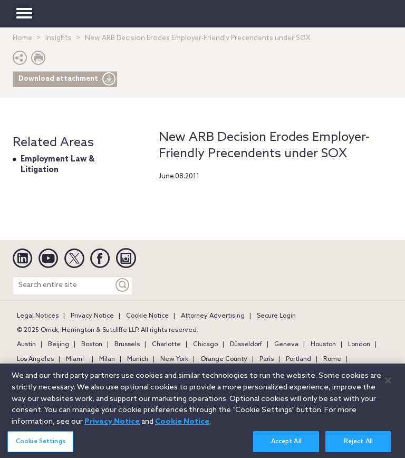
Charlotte (166, 344)
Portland (298, 359)
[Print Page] (38, 60)
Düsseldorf (246, 344)
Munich (137, 359)
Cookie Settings (40, 446)
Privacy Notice (92, 316)
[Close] (388, 384)
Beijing (58, 344)
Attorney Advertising (213, 316)
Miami (75, 359)
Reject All (358, 446)
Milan (107, 359)
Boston (91, 344)
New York (174, 359)
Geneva (286, 344)
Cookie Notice (147, 316)
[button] (20, 60)
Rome (332, 359)
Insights (58, 38)
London (359, 344)
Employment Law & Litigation (57, 165)
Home (22, 38)
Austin (26, 344)
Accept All (286, 446)
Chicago (205, 344)
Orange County (223, 359)
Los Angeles (35, 359)
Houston (323, 344)
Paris (266, 359)
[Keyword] (122, 285)
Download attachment (67, 79)
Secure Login (276, 316)
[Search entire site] (63, 285)
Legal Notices (38, 316)
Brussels (127, 344)
